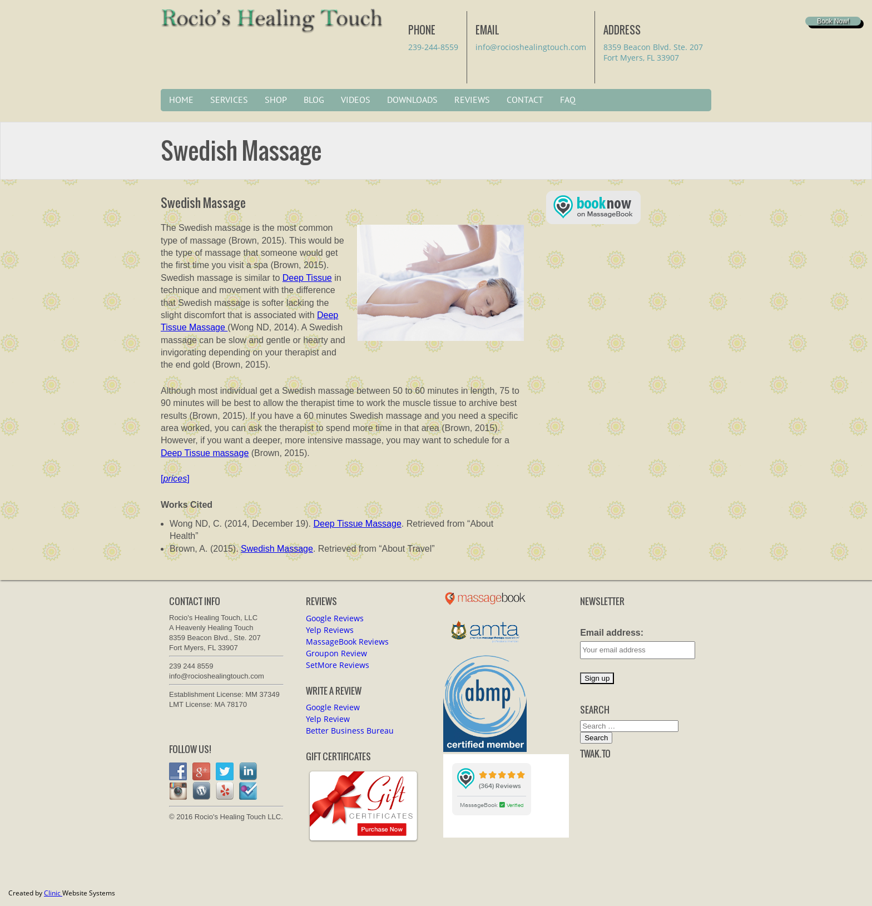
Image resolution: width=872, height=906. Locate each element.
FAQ (568, 100)
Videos (355, 100)
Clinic (53, 893)
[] (175, 478)
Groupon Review (336, 653)
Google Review (333, 707)
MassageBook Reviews (347, 641)
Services (229, 100)
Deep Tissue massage (205, 453)
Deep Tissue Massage (357, 523)
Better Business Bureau (350, 730)
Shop (276, 100)
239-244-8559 (433, 47)
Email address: (611, 632)
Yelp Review (328, 719)
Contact (525, 100)
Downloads (412, 100)
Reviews (472, 100)
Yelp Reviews (330, 630)
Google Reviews (335, 618)
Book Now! (833, 21)
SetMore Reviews (337, 665)
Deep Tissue (307, 278)
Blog (314, 100)
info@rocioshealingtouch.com (530, 47)
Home (181, 100)
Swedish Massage (277, 548)
